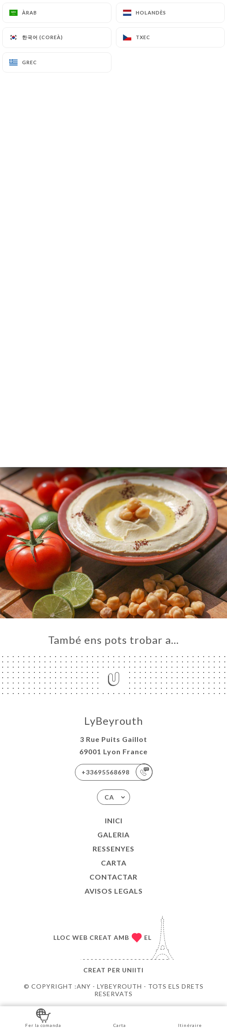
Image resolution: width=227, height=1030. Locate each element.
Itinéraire (190, 1017)
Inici (114, 820)
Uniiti (133, 970)
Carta (114, 862)
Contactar (113, 877)
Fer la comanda (43, 1017)
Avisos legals (114, 891)
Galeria (113, 834)
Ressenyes (113, 848)
